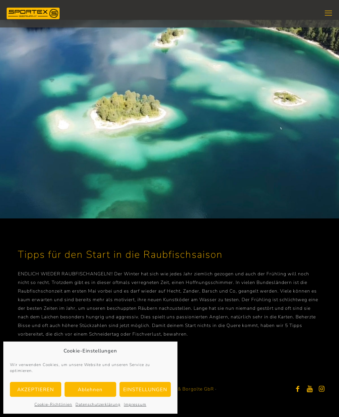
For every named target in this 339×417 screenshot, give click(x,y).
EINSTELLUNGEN (145, 389)
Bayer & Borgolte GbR (188, 389)
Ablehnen (90, 389)
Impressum (135, 404)
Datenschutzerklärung (98, 404)
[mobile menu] (328, 13)
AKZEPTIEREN (35, 389)
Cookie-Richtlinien (53, 404)
